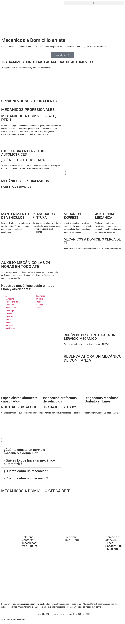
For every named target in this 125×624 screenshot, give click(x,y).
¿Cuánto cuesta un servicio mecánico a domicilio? (24, 451)
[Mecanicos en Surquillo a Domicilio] (62, 513)
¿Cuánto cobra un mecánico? (26, 471)
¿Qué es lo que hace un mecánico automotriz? (29, 462)
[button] (94, 3)
